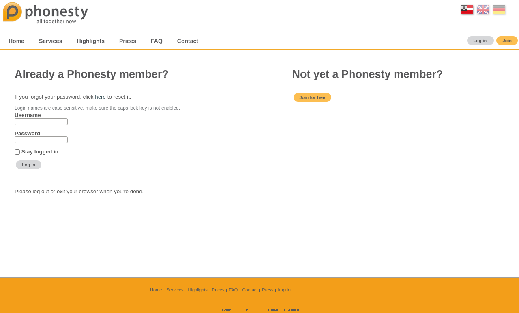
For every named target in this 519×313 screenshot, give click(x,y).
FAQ (233, 289)
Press (267, 289)
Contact (249, 289)
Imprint (285, 289)
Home (156, 289)
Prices (218, 289)
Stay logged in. (40, 152)
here (100, 97)
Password (27, 133)
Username (28, 115)
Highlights (198, 289)
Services (174, 289)
